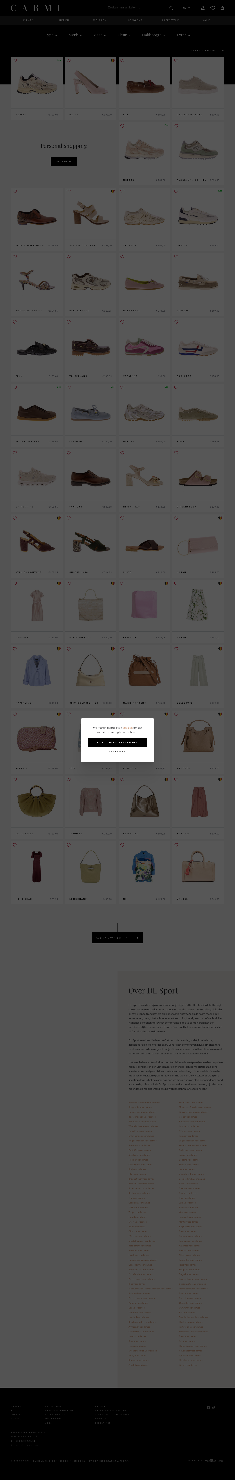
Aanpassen (117, 751)
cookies (128, 727)
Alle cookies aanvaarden (117, 742)
